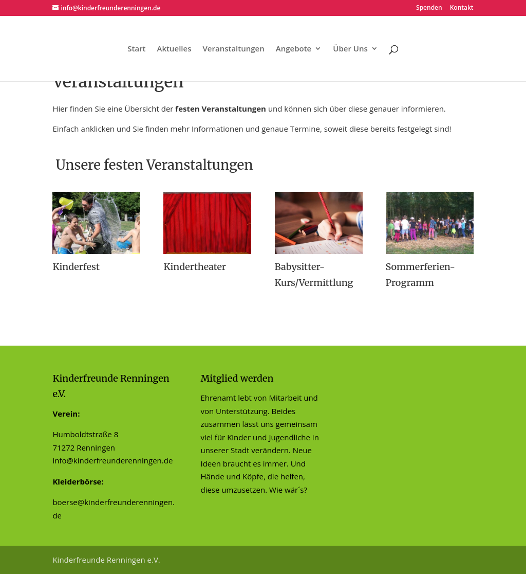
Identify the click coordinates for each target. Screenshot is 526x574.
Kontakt (462, 8)
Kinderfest (76, 267)
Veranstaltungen (233, 49)
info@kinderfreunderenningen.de (112, 460)
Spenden (429, 8)
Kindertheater (194, 267)
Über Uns (350, 49)
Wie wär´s (286, 490)
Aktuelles (174, 49)
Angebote (293, 49)
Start (136, 49)
